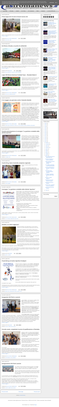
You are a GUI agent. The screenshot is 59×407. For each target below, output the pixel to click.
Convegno (8, 218)
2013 (46, 141)
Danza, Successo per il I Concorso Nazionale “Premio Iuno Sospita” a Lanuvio (52, 68)
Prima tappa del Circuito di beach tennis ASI (15, 16)
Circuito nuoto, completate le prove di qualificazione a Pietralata (20, 329)
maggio (47, 153)
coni (5, 218)
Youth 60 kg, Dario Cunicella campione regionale (16, 163)
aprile (47, 155)
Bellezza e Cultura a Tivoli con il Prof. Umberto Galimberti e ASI (52, 50)
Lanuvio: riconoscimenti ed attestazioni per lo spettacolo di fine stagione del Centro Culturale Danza (52, 32)
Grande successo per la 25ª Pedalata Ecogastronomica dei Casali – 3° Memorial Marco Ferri (52, 59)
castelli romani (10, 326)
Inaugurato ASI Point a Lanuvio (11, 297)
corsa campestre (21, 125)
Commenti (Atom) (22, 395)
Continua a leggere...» (5, 68)
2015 (46, 138)
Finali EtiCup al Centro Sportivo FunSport (14, 261)
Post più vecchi (37, 391)
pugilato (9, 183)
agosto (47, 149)
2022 (46, 127)
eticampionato (12, 291)
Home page (21, 391)
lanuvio (14, 326)
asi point (6, 326)
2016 (46, 137)
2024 (46, 124)
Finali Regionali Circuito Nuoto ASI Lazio (52, 84)
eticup (15, 291)
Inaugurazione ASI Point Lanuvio (11, 363)
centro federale (7, 357)
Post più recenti (5, 391)
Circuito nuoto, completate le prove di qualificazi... (50, 185)
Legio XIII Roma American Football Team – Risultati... (50, 162)
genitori (6, 254)
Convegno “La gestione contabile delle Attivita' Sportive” (18, 189)
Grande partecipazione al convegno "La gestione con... (49, 168)
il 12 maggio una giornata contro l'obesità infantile (16, 100)
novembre (47, 144)
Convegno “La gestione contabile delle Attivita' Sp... (49, 175)
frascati (6, 183)
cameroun (13, 72)
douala (16, 72)
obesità (25, 125)
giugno (47, 152)
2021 (46, 129)
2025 (46, 123)
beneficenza (9, 72)
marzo (47, 190)
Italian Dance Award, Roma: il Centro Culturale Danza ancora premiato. (52, 100)
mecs (21, 291)
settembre (47, 147)
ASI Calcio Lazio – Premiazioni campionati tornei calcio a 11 (52, 23)
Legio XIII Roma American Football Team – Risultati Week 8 (19, 75)
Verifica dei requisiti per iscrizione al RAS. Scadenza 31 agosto (52, 41)
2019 (46, 132)
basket (6, 291)
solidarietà (19, 72)
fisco (17, 218)
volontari (9, 254)
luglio (47, 150)
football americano (12, 94)
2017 (46, 135)
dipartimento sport (13, 218)
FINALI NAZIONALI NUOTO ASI (51, 92)
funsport (18, 291)
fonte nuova (7, 94)
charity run (16, 125)
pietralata (14, 357)
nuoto (11, 357)
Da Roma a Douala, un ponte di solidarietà (14, 46)
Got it (56, 2)
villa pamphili (33, 125)
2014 (46, 140)
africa (6, 72)
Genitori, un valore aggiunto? (10, 224)
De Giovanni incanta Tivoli (52, 76)
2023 (46, 126)
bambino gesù (7, 125)
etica (8, 291)
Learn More (51, 2)
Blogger (35, 404)
